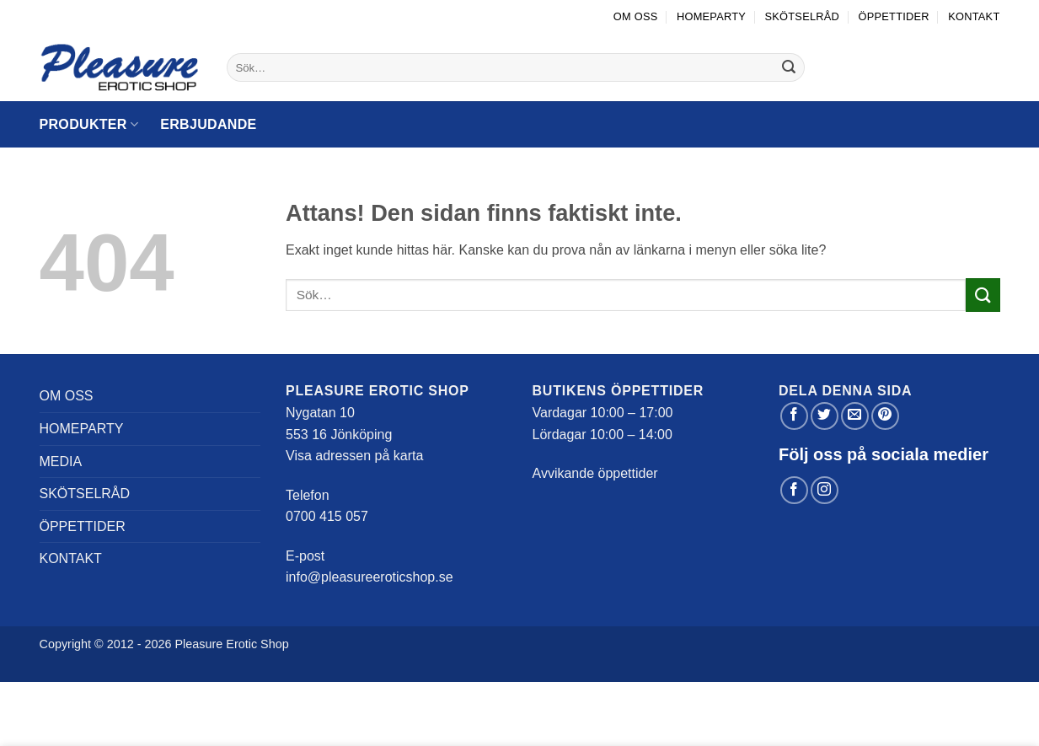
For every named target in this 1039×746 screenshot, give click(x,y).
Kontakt (973, 16)
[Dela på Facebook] (794, 416)
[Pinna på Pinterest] (885, 416)
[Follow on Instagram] (824, 490)
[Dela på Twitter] (824, 416)
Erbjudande (208, 124)
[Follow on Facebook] (794, 490)
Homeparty (711, 16)
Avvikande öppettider (595, 473)
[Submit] (789, 67)
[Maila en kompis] (855, 416)
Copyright (66, 644)
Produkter (89, 124)
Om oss (635, 16)
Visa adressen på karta (354, 455)
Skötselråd (801, 16)
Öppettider (893, 16)
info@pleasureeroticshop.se (369, 577)
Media (61, 461)
